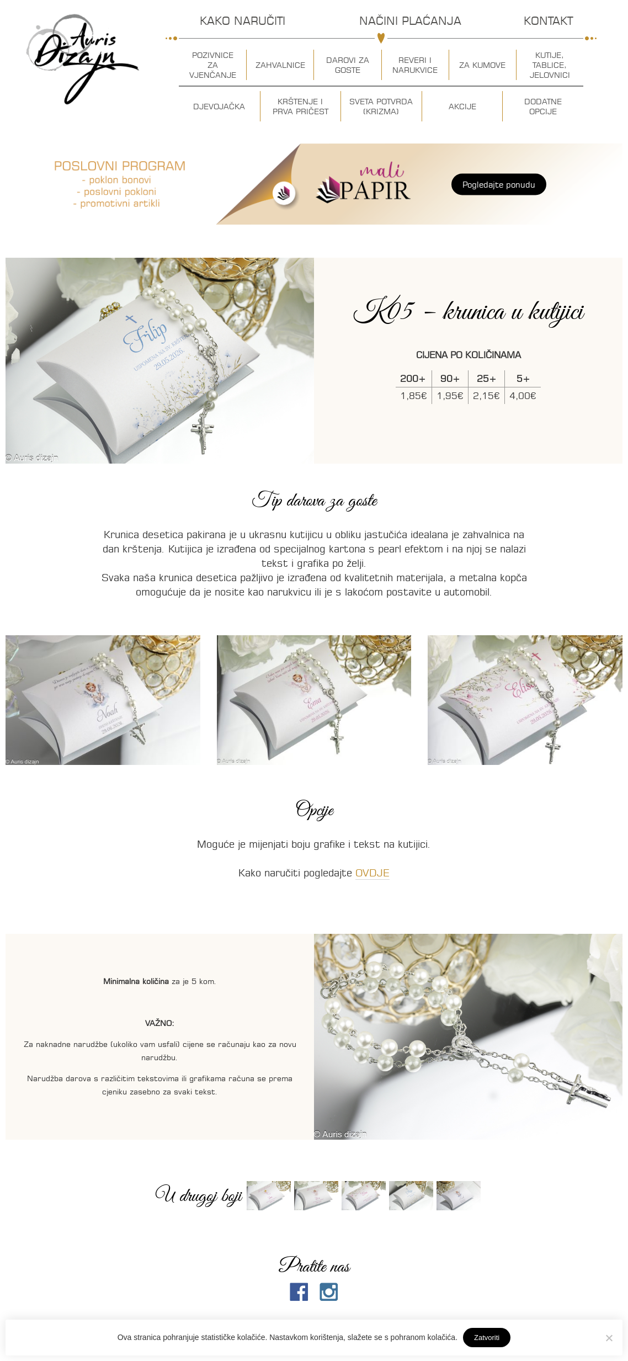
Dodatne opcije (543, 106)
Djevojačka (219, 106)
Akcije (462, 106)
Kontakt (548, 21)
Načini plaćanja (410, 21)
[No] (608, 1337)
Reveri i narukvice (415, 65)
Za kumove (482, 65)
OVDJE (372, 872)
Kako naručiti (242, 21)
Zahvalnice (280, 65)
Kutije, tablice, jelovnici (550, 65)
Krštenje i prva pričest (300, 106)
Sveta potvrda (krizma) (381, 106)
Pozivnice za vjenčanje (212, 65)
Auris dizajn (83, 59)
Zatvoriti (486, 1337)
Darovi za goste (347, 65)
